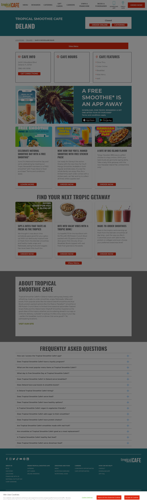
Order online (100, 25)
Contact (102, 468)
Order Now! (136, 5)
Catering (48, 5)
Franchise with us (12, 476)
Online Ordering (33, 474)
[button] (73, 356)
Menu (25, 5)
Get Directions (29, 74)
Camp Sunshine (11, 481)
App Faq (102, 474)
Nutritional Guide (61, 474)
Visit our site (26, 324)
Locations (19, 40)
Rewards (35, 5)
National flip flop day (14, 479)
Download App (104, 471)
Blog (7, 468)
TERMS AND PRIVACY (23, 493)
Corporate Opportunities (84, 468)
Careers (71, 5)
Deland (29, 40)
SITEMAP (35, 493)
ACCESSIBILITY (10, 493)
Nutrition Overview (62, 471)
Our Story (9, 471)
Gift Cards (31, 471)
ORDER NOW (67, 184)
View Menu (73, 46)
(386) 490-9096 (24, 68)
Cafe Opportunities (82, 471)
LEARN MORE (27, 184)
